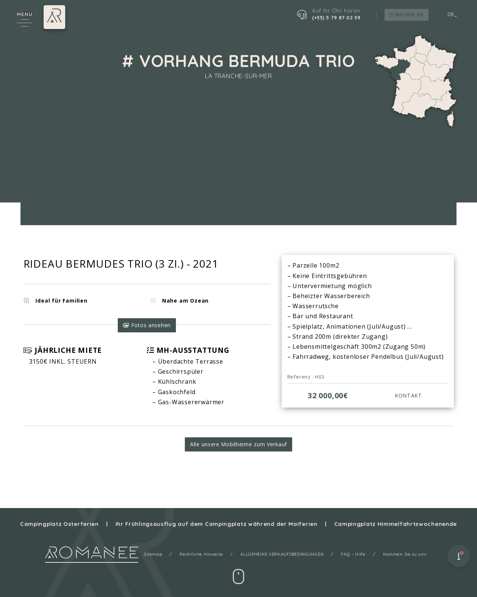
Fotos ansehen (147, 326)
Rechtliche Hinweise (200, 554)
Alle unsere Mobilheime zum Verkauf (238, 447)
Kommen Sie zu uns (406, 554)
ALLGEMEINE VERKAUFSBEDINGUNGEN (282, 554)
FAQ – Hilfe (354, 554)
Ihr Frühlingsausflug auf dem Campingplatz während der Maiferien (216, 523)
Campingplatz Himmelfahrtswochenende (397, 523)
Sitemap (151, 554)
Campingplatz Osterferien (57, 523)
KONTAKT (407, 396)
